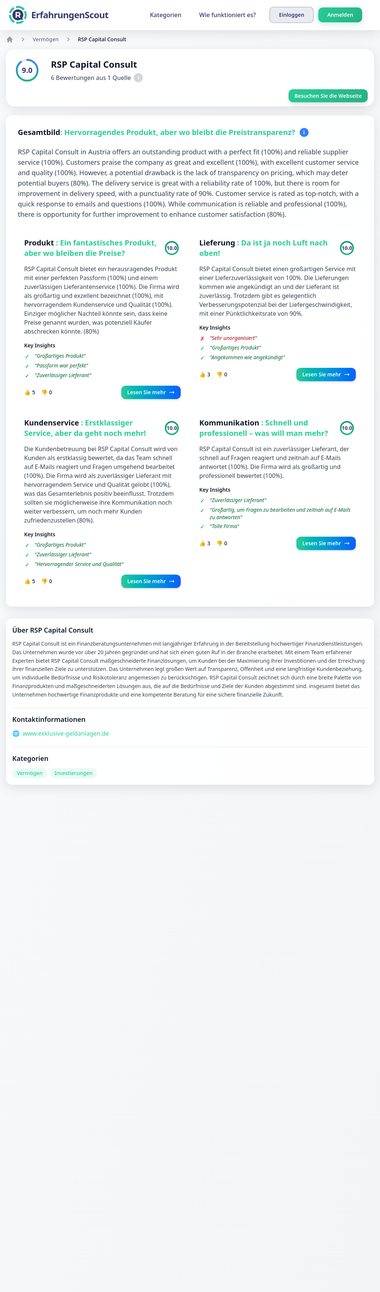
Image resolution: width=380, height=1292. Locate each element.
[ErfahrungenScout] (58, 15)
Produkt (40, 243)
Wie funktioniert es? (227, 15)
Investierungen (74, 773)
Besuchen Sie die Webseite (328, 95)
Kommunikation (230, 423)
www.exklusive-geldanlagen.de (66, 733)
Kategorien (165, 15)
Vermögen (46, 39)
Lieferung (218, 243)
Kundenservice (52, 423)
